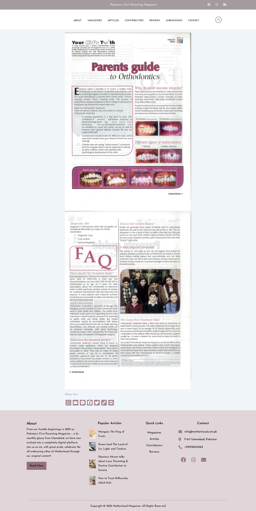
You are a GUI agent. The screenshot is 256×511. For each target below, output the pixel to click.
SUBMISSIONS (174, 21)
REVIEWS (155, 21)
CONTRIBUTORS (134, 21)
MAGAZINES (95, 21)
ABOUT (78, 21)
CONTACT (193, 21)
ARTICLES (113, 21)
